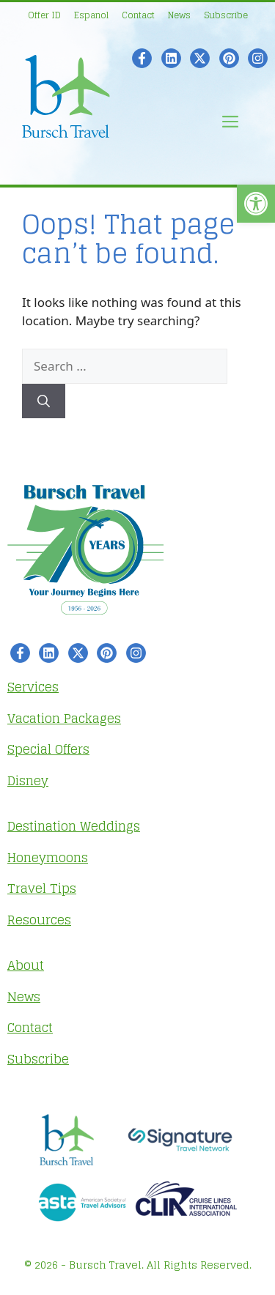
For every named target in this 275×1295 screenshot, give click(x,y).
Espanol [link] (91, 15)
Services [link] (33, 686)
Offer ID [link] (44, 15)
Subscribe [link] (226, 15)
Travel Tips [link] (41, 888)
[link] (256, 204)
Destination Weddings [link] (73, 826)
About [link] (25, 965)
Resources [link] (39, 919)
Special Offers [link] (48, 749)
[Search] (43, 401)
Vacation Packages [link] (64, 718)
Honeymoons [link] (47, 857)
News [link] (179, 15)
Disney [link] (27, 780)
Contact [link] (138, 15)
